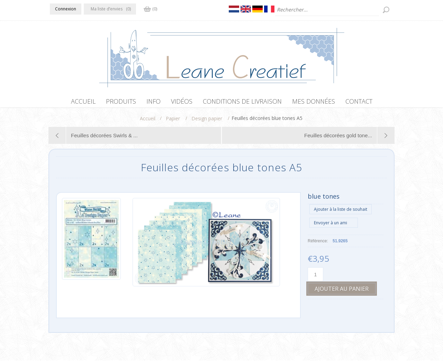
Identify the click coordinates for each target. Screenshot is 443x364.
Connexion (65, 9)
